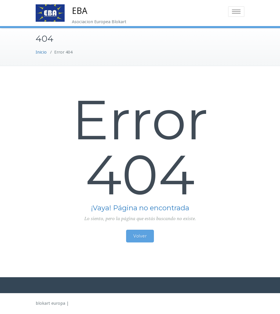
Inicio (41, 52)
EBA (79, 11)
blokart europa (50, 303)
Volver (140, 236)
